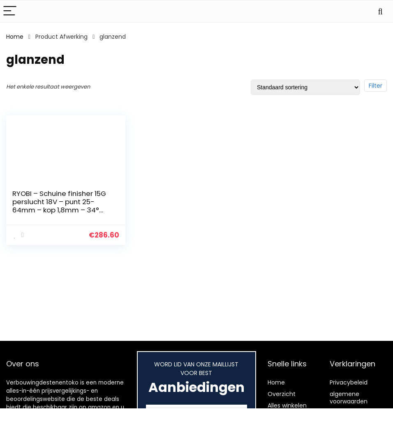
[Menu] (10, 11)
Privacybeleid (349, 382)
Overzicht (282, 394)
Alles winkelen (287, 405)
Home (14, 37)
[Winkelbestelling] (305, 87)
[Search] (380, 11)
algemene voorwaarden (349, 397)
